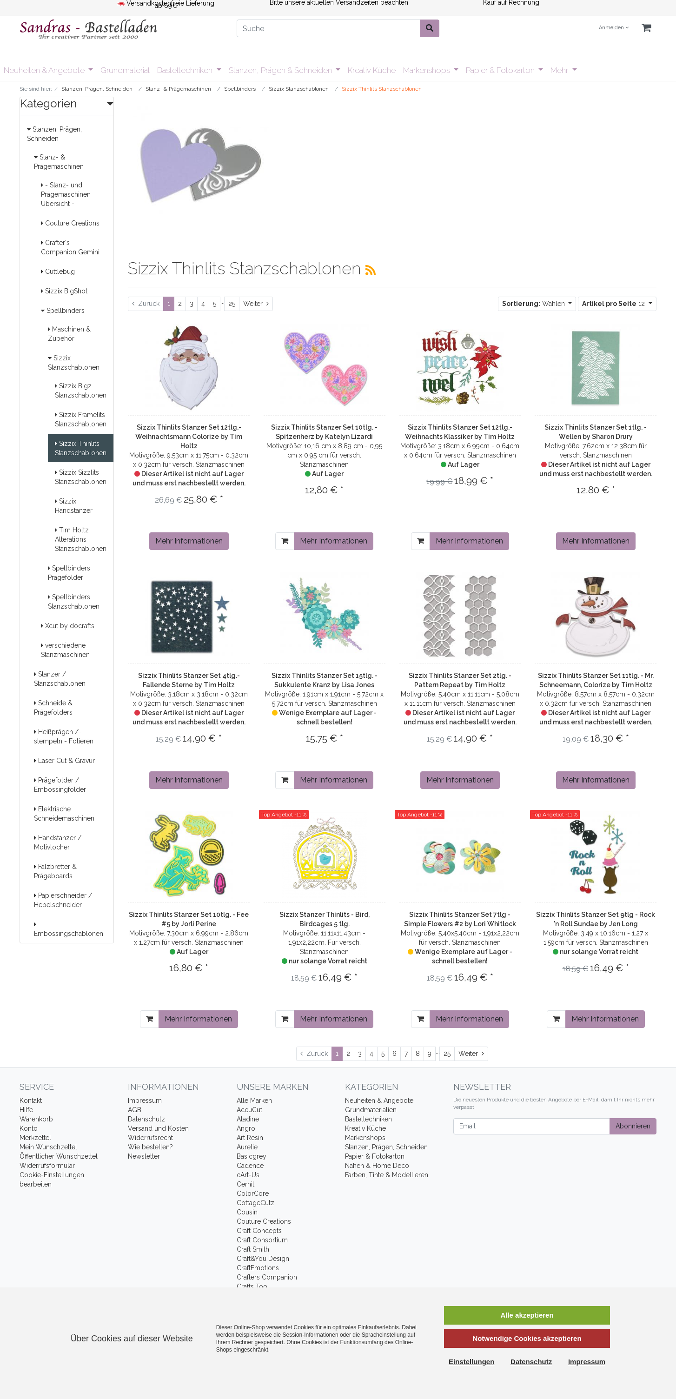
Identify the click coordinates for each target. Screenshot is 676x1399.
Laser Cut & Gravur (64, 760)
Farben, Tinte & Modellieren (386, 1175)
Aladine (248, 1119)
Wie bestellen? (150, 1147)
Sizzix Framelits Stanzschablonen (80, 419)
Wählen (534, 303)
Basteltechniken (185, 70)
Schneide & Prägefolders (53, 707)
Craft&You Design (263, 1258)
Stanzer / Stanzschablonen (60, 678)
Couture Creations (70, 223)
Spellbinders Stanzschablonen (73, 601)
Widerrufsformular (47, 1165)
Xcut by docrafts (67, 626)
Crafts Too (252, 1286)
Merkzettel (35, 1137)
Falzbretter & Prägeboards (55, 871)
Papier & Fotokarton (501, 70)
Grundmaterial (125, 70)
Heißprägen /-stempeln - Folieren (63, 736)
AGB (134, 1110)
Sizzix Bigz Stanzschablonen (80, 390)
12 (614, 303)
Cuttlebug (58, 271)
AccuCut (249, 1110)
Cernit (245, 1184)
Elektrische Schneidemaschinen (64, 813)
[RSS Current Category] (370, 270)
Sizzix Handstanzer (74, 505)
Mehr (560, 70)
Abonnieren (633, 1126)
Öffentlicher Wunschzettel (59, 1156)
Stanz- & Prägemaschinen (59, 161)
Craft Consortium (262, 1240)
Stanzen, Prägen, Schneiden (54, 134)
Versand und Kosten (158, 1128)
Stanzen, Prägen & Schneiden (281, 70)
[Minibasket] (646, 28)
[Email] (531, 1126)
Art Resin (250, 1137)
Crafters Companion (267, 1277)
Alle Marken (254, 1100)
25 (231, 303)
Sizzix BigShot (64, 291)
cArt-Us (248, 1175)
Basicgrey (251, 1156)
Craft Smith (253, 1249)
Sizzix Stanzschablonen (73, 362)
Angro (246, 1128)
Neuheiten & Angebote (45, 70)
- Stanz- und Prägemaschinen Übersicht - (66, 194)
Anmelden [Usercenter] (614, 28)
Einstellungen (471, 1362)
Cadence (250, 1165)
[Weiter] (256, 304)
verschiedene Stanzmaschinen (65, 650)
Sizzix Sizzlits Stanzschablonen (80, 477)
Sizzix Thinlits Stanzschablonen (80, 448)
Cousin (247, 1212)
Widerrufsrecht (150, 1137)
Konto (29, 1128)
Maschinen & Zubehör (69, 333)
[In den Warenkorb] (284, 541)
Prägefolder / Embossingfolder (60, 784)
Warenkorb (36, 1119)
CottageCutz (255, 1203)
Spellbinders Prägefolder (69, 572)
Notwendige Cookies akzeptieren (526, 1338)
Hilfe (26, 1110)
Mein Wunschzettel (48, 1147)
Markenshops (427, 70)
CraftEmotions (258, 1268)
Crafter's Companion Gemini (70, 247)
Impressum (145, 1100)
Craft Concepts (259, 1230)
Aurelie (247, 1147)
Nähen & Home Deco (377, 1165)
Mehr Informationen (189, 541)
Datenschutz (146, 1119)
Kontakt (31, 1100)
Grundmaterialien (371, 1110)
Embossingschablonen (68, 929)
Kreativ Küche (372, 70)
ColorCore (253, 1193)
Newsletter (144, 1156)
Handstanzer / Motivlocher (57, 842)
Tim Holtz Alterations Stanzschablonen (80, 539)
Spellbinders (63, 310)
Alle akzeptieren (526, 1315)
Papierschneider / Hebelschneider (63, 900)
